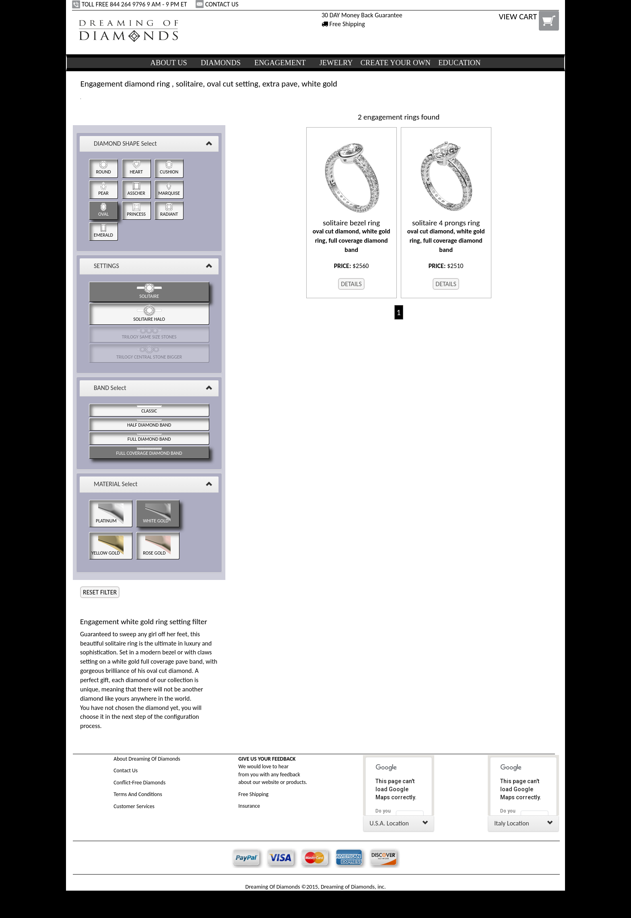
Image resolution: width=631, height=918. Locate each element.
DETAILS (351, 284)
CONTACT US (218, 4)
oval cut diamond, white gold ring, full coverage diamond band (351, 236)
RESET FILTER (100, 592)
